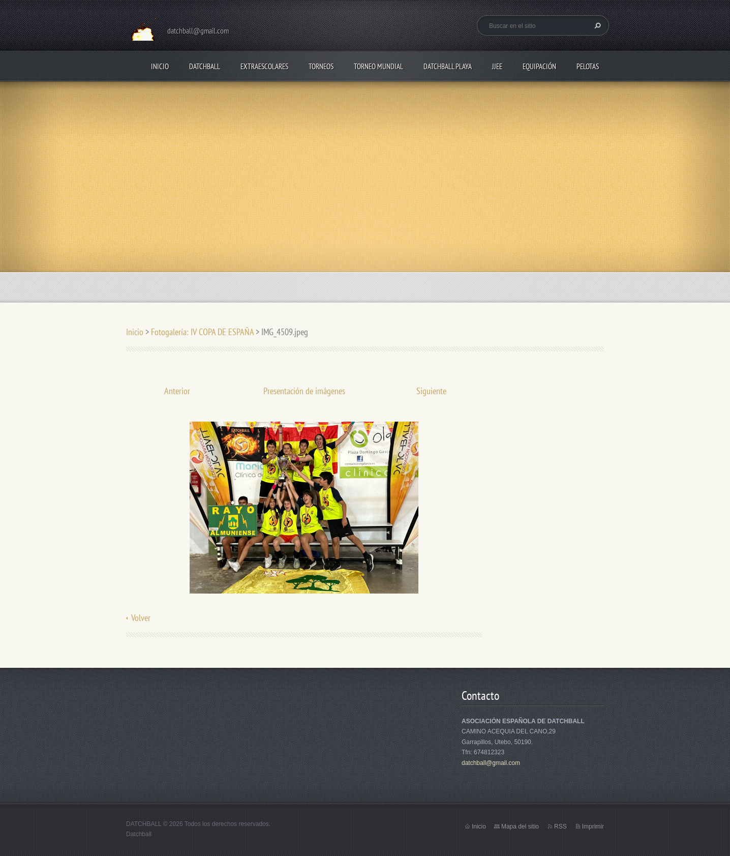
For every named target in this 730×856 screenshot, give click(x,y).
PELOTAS (587, 66)
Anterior (177, 391)
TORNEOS (321, 66)
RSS (560, 826)
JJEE (497, 66)
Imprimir (593, 826)
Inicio (160, 66)
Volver (140, 618)
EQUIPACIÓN (539, 66)
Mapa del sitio (520, 826)
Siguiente (431, 391)
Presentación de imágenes (304, 391)
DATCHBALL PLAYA (447, 66)
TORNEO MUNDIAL (378, 66)
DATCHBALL (204, 66)
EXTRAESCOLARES (264, 66)
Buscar (596, 25)
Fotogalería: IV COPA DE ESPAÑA (202, 332)
